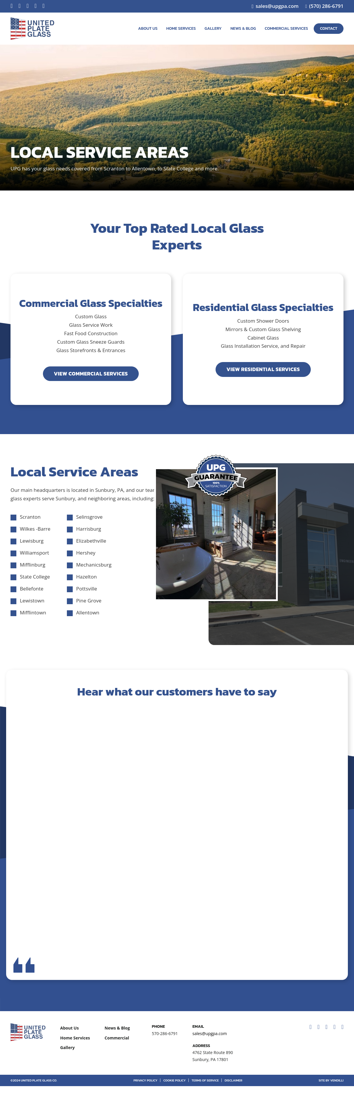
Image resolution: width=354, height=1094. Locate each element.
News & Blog (243, 28)
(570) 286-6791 (326, 6)
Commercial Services (286, 28)
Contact (328, 28)
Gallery (213, 28)
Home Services (181, 28)
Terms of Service (205, 1088)
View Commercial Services (91, 374)
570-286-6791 (165, 1041)
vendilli (336, 1088)
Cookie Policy (174, 1088)
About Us (147, 28)
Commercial (117, 1045)
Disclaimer (233, 1088)
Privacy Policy (145, 1088)
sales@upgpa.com (277, 6)
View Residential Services (263, 369)
